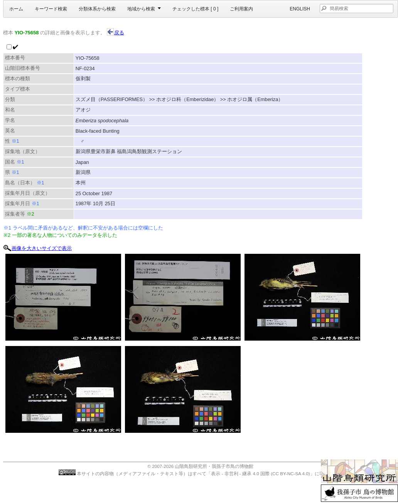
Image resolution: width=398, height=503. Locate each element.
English (300, 9)
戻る (115, 32)
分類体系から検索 (97, 9)
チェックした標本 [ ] (195, 9)
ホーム (16, 9)
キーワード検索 (51, 9)
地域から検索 (141, 9)
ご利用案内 (241, 9)
